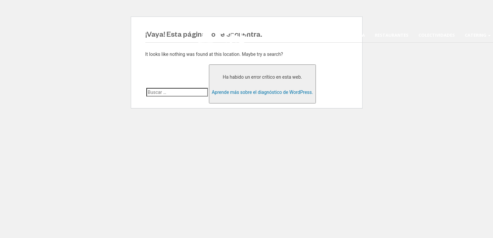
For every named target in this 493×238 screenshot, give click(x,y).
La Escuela (352, 35)
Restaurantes (392, 35)
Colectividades (437, 35)
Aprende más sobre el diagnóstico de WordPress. (262, 92)
